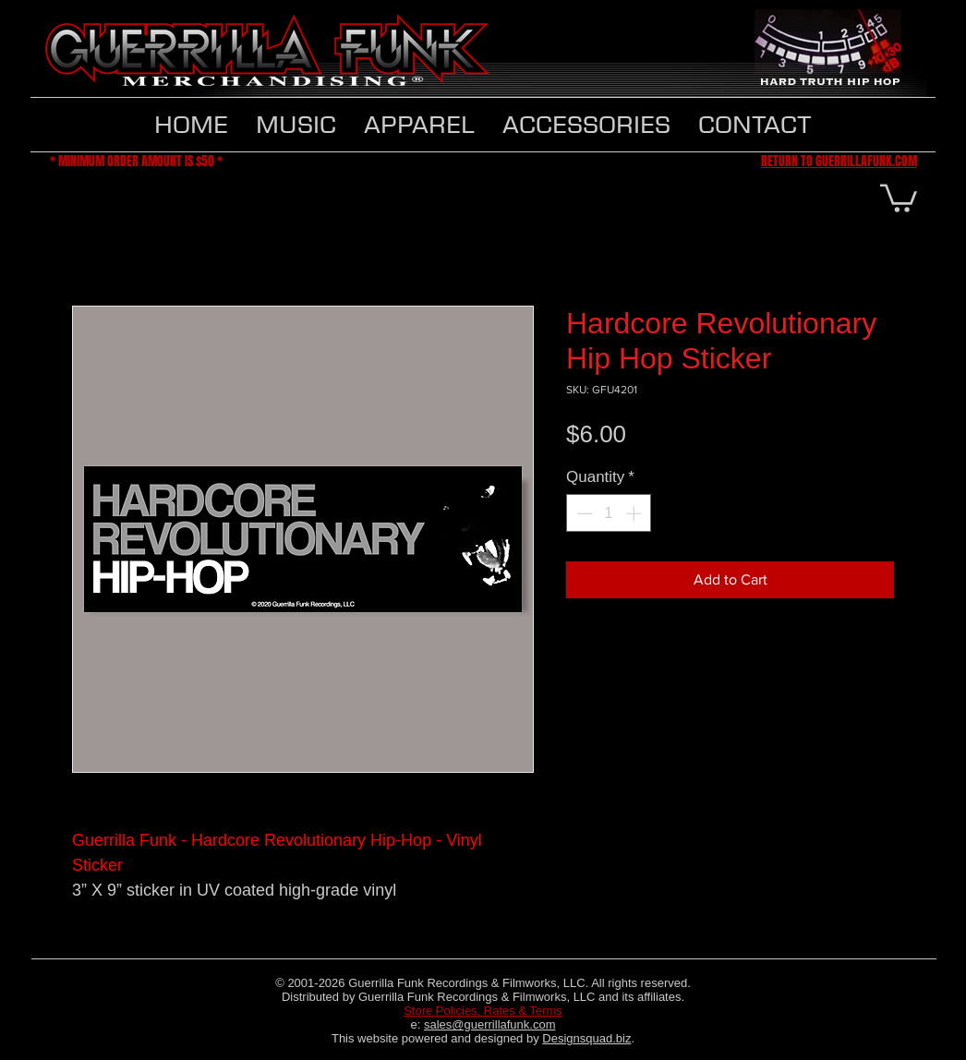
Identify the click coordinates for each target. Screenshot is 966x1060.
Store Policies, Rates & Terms (483, 1011)
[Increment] (635, 513)
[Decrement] (583, 513)
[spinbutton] (609, 513)
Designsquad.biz (586, 1038)
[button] (419, 124)
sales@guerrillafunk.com (490, 1024)
